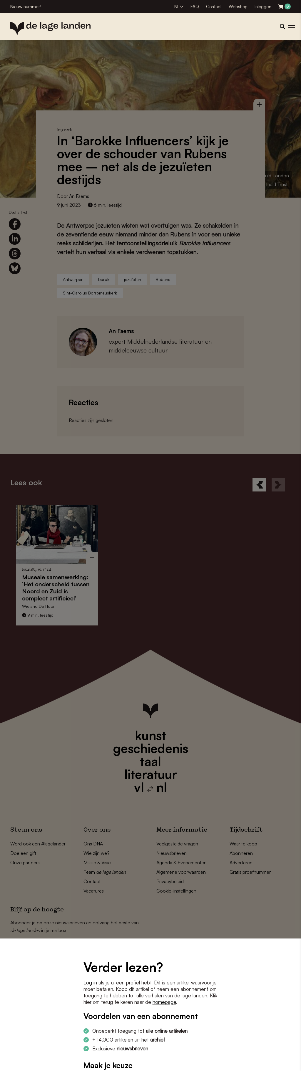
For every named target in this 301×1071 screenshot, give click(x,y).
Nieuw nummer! (25, 6)
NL (176, 6)
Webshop (238, 6)
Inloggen (263, 6)
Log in (90, 982)
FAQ (194, 6)
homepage (164, 1002)
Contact (214, 6)
